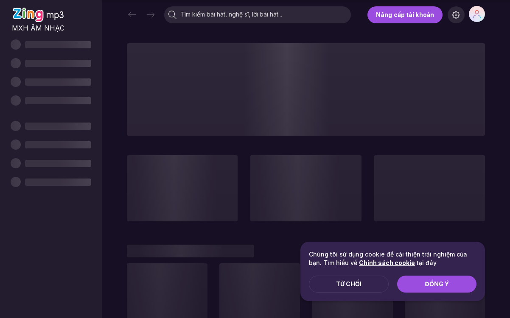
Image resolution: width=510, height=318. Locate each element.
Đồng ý (437, 283)
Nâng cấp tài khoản (405, 14)
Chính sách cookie (387, 262)
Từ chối (348, 283)
